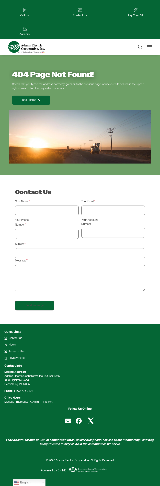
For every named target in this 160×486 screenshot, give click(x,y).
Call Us (24, 12)
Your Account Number (89, 222)
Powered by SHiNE (53, 470)
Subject (19, 244)
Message (20, 261)
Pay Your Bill (136, 12)
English (22, 482)
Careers (24, 31)
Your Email (87, 201)
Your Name (21, 201)
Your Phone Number (22, 222)
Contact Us (80, 12)
